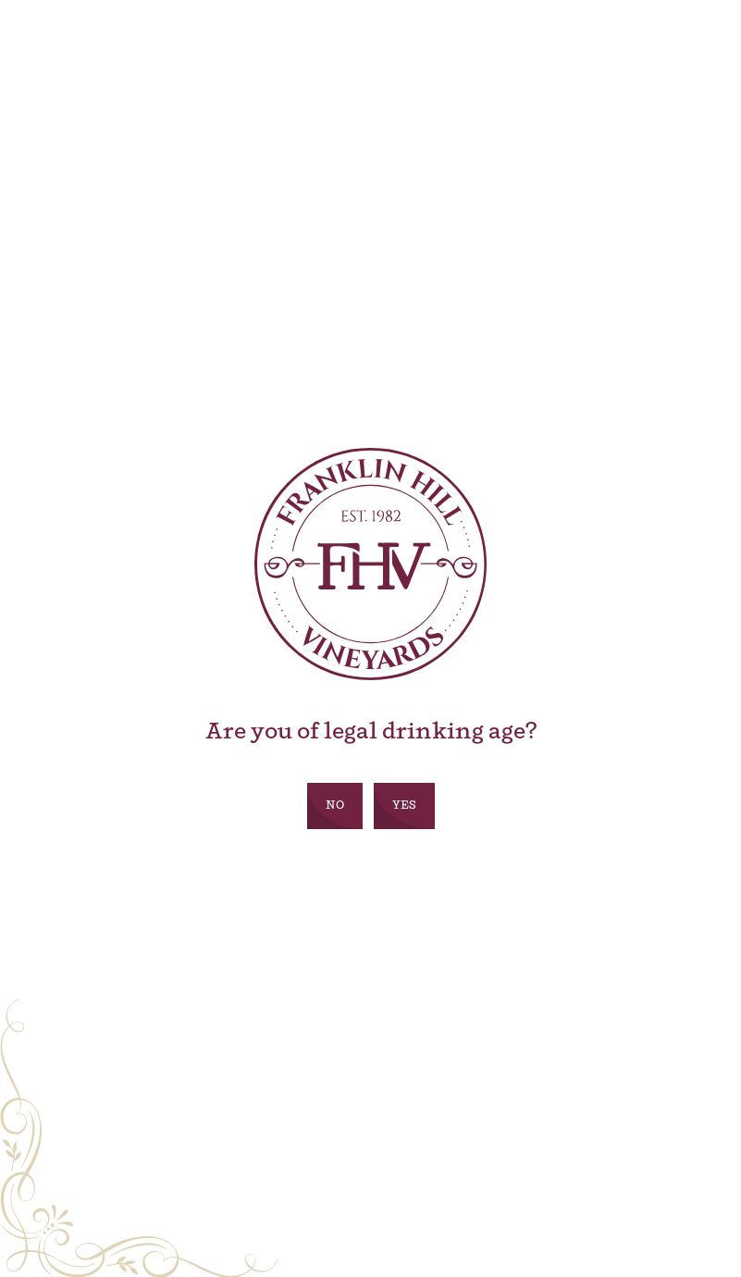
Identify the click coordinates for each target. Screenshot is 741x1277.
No (335, 806)
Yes (404, 806)
